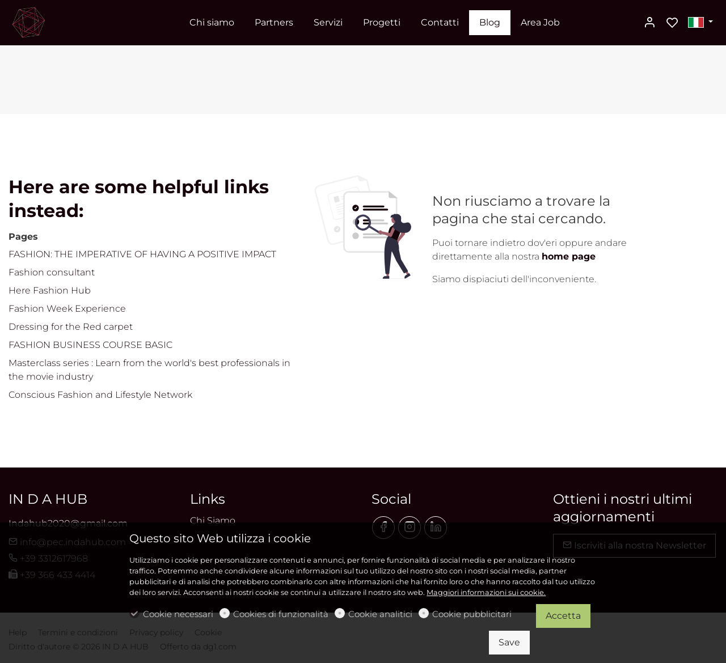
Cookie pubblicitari (472, 614)
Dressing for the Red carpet (71, 326)
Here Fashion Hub (50, 290)
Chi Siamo (212, 520)
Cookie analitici (380, 614)
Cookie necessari (178, 614)
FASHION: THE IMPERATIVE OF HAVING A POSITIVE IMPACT (142, 254)
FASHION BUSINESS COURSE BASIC (90, 344)
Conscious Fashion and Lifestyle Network (100, 394)
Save (509, 642)
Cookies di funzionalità (280, 614)
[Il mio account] (649, 23)
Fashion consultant (52, 272)
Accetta (563, 615)
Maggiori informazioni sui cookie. (486, 592)
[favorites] (672, 23)
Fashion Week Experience (67, 308)
